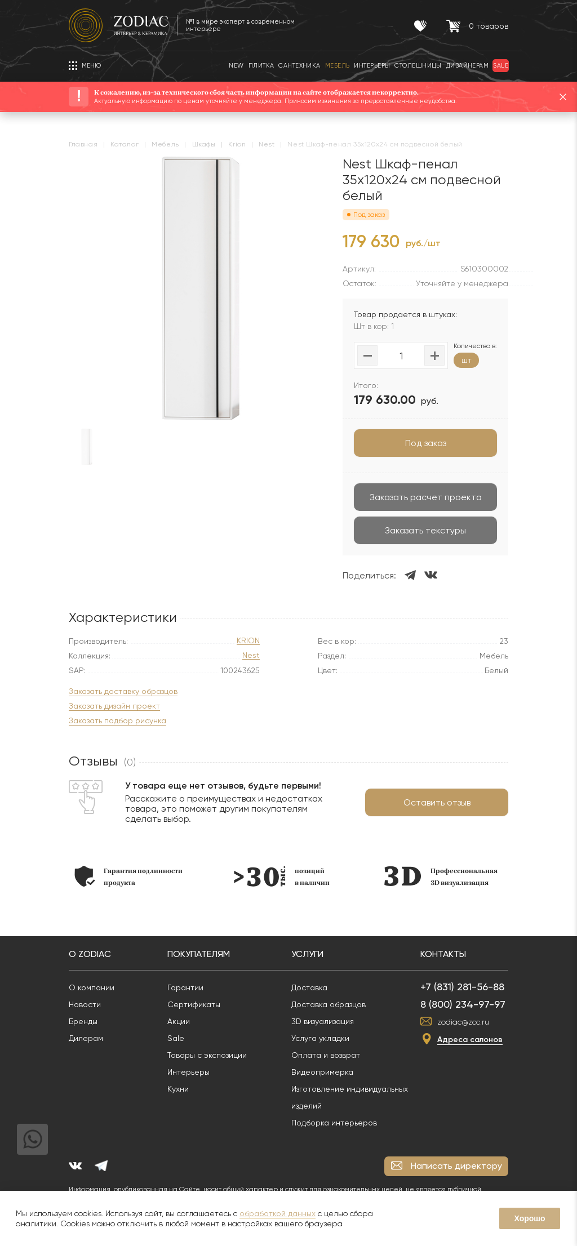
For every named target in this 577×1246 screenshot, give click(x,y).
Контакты (443, 954)
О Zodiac (90, 954)
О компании (91, 987)
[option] (128, 876)
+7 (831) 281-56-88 (462, 987)
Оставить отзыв (437, 802)
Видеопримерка (322, 1071)
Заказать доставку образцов (123, 691)
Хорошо (529, 1218)
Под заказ (425, 443)
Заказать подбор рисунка (117, 721)
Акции (178, 1021)
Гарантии (185, 987)
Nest (251, 655)
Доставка (309, 987)
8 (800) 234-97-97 (462, 1004)
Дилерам (86, 1038)
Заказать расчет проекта (426, 497)
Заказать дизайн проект (114, 706)
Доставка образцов (328, 1004)
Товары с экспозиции (207, 1055)
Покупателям (198, 954)
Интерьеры (188, 1071)
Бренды (83, 1021)
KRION (248, 641)
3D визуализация (322, 1021)
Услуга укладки (320, 1038)
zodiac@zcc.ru (463, 1021)
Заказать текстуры (425, 530)
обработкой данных (277, 1213)
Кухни (178, 1088)
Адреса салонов (470, 1039)
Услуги (307, 954)
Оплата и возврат (325, 1055)
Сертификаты (193, 1004)
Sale (175, 1038)
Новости (85, 1004)
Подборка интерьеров (334, 1122)
